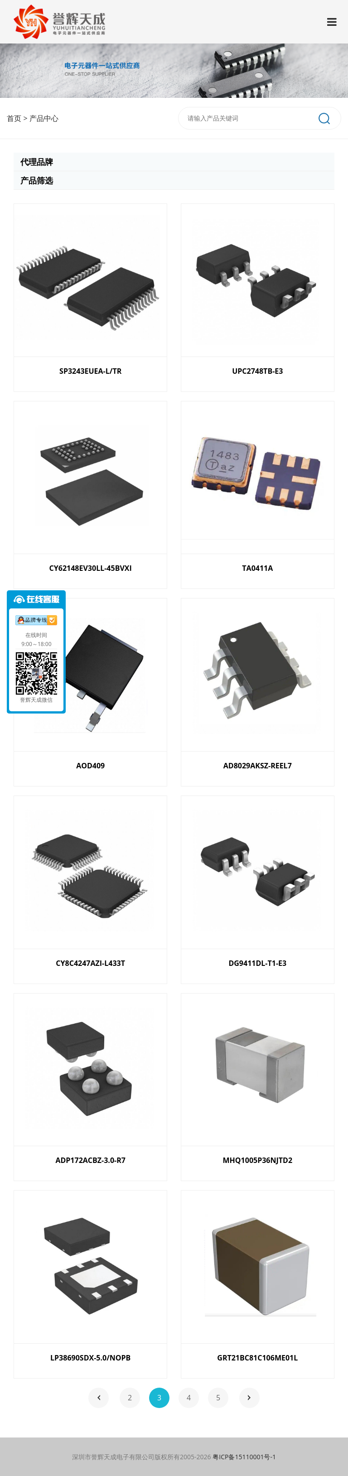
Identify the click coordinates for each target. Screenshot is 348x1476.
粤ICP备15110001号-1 (244, 1456)
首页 (14, 118)
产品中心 (43, 118)
